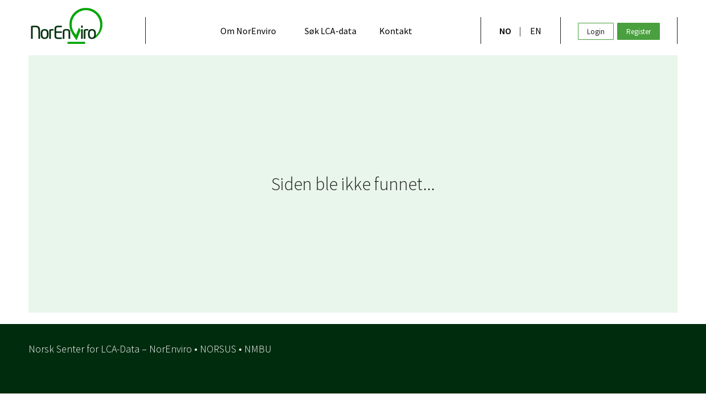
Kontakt (395, 30)
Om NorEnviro (248, 30)
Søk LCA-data (330, 30)
